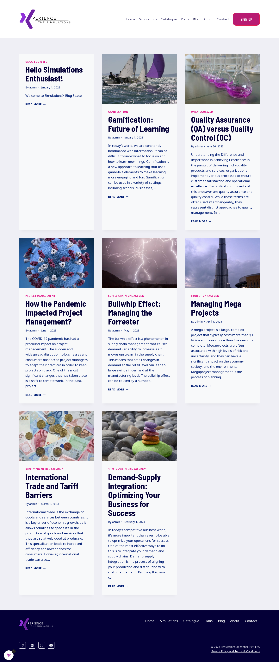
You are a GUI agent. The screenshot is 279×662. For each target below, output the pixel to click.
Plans (185, 19)
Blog (196, 19)
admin (33, 87)
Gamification (118, 111)
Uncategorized (36, 61)
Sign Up (246, 19)
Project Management (40, 295)
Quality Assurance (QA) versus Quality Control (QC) (222, 128)
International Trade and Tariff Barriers (51, 485)
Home (130, 19)
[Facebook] (22, 645)
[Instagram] (41, 645)
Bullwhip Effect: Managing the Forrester (134, 312)
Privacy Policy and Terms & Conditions (235, 651)
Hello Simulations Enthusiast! (54, 73)
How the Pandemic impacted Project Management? (55, 312)
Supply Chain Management (127, 295)
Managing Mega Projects (216, 308)
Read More (35, 104)
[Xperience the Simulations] (45, 19)
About (208, 19)
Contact (223, 19)
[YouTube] (51, 645)
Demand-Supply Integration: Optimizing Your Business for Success (134, 494)
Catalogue (169, 19)
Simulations (148, 19)
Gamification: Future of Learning (138, 123)
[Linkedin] (32, 645)
